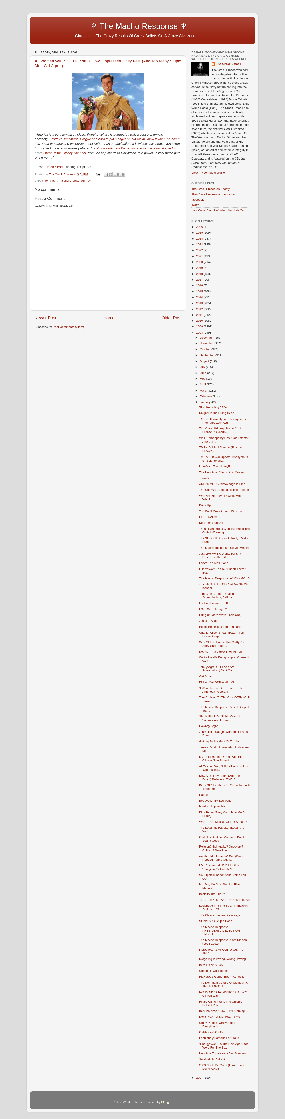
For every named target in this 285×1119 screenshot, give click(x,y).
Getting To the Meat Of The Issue (221, 741)
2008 (200, 332)
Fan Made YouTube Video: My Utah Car (218, 210)
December (207, 337)
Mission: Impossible (212, 806)
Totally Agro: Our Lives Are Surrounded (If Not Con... (217, 668)
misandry (65, 180)
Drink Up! (205, 505)
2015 (200, 291)
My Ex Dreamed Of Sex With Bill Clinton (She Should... (220, 758)
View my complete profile (208, 172)
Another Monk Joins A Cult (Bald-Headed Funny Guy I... (221, 857)
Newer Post (45, 317)
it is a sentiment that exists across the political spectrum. (138, 148)
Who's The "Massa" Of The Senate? (223, 821)
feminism (51, 180)
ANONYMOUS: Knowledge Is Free (222, 484)
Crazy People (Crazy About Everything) (217, 1024)
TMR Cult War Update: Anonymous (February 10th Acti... (222, 420)
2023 (200, 244)
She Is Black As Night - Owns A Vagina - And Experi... (220, 718)
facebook (197, 199)
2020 (200, 262)
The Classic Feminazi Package (219, 915)
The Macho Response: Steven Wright (224, 547)
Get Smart (206, 676)
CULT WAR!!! (208, 517)
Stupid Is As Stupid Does (215, 921)
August (205, 361)
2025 (200, 232)
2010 (200, 320)
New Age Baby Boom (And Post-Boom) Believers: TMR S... (220, 777)
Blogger (166, 1102)
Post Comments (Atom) (68, 327)
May (203, 378)
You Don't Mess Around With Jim (221, 511)
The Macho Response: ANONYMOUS (224, 578)
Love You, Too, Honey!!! (215, 466)
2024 (200, 238)
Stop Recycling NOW (213, 407)
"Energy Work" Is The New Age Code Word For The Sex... (223, 1045)
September (207, 355)
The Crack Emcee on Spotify (210, 189)
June (203, 373)
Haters (203, 794)
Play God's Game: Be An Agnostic (221, 976)
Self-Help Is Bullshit (212, 1059)
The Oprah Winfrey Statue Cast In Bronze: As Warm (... (221, 430)
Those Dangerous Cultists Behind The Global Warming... (224, 530)
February (206, 396)
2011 (200, 315)
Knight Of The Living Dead (216, 413)
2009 (200, 326)
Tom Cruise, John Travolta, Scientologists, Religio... (217, 595)
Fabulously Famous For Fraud (219, 1038)
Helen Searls (54, 167)
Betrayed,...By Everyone (215, 800)
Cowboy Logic (208, 726)
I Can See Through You (214, 609)
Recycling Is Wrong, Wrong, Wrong (222, 959)
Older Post (171, 317)
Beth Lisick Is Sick (211, 965)
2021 (200, 256)
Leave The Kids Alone (213, 563)
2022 (200, 250)
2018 (200, 274)
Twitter (195, 205)
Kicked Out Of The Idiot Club (218, 682)
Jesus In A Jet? (209, 620)
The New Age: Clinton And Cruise (221, 472)
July (203, 367)
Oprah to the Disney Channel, (65, 153)
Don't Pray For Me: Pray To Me (219, 1016)
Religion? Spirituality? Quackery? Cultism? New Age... (221, 848)
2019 (200, 267)
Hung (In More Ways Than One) (220, 615)
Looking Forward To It (213, 603)
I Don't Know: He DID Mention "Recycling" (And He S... (219, 867)
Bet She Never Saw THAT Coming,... (223, 1011)
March (204, 390)
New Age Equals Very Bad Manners (223, 1053)
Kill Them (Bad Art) (211, 522)
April (203, 384)
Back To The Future (212, 894)
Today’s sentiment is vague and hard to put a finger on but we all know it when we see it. (115, 139)
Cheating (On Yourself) (214, 970)
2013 (200, 303)
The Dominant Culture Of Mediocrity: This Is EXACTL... (223, 984)
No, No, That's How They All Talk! (221, 651)
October (205, 349)
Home (108, 317)
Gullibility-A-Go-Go (211, 1032)
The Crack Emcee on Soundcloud (213, 194)
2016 (200, 285)
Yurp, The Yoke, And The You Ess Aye (224, 899)
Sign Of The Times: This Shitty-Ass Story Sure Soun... (222, 643)
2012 (200, 309)
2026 (200, 226)
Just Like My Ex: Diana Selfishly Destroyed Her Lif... (220, 555)
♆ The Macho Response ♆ (112, 26)
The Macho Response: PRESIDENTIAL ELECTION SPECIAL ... (219, 930)
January (205, 402)
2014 (200, 297)
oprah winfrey (82, 180)
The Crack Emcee (228, 64)
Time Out (205, 478)
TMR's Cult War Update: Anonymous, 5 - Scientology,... (224, 458)
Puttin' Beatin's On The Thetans (220, 626)
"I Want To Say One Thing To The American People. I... (221, 689)
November (207, 343)
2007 (200, 1077)
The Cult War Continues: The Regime (224, 489)
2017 (200, 279)
